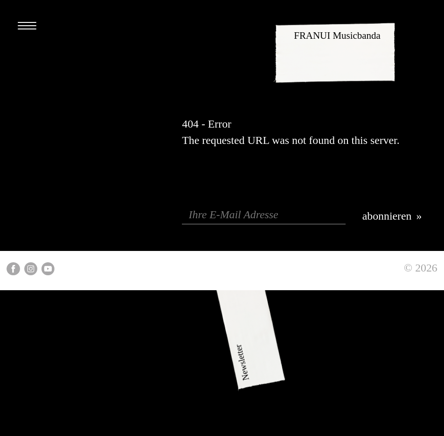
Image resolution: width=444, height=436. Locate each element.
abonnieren (387, 216)
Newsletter (272, 380)
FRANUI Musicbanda (337, 35)
